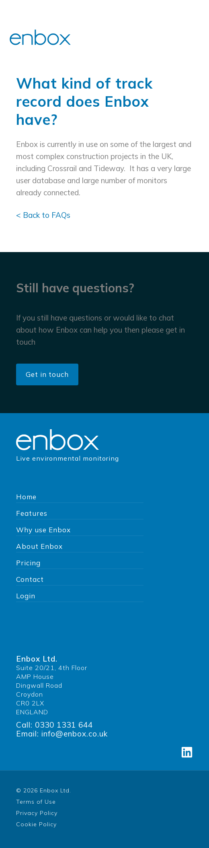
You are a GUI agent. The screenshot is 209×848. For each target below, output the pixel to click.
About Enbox (39, 546)
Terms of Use (36, 801)
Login (25, 596)
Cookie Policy (36, 824)
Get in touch (47, 374)
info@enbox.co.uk (74, 733)
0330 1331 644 (64, 725)
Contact (30, 579)
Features (31, 513)
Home (26, 496)
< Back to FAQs (43, 215)
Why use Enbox (43, 529)
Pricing (28, 562)
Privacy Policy (36, 813)
